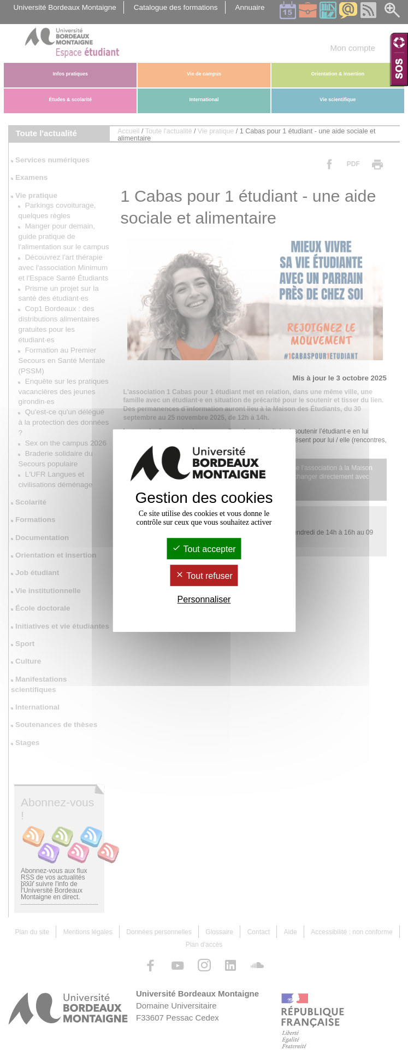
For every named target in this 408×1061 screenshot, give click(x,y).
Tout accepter (203, 549)
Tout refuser (204, 576)
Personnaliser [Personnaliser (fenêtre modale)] (204, 599)
